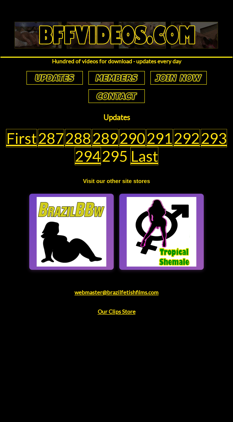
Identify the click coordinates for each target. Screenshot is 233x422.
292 (187, 138)
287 (51, 138)
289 (105, 138)
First (21, 138)
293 (214, 138)
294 (88, 156)
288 (78, 138)
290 (132, 138)
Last (144, 156)
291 (159, 138)
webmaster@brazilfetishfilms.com (116, 292)
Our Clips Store (117, 311)
